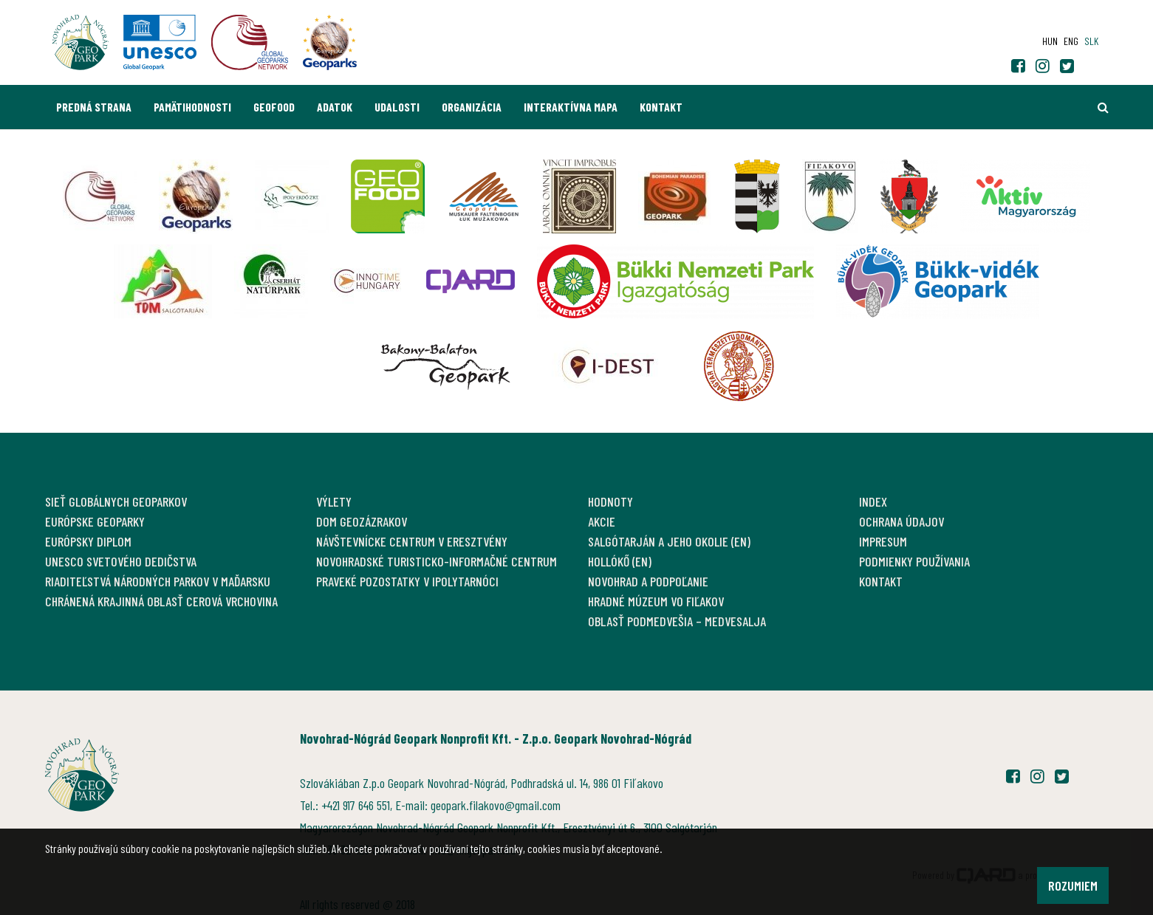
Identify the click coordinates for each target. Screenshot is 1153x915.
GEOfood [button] (274, 107)
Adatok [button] (334, 107)
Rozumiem (1073, 885)
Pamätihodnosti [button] (192, 107)
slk (1091, 41)
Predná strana (93, 107)
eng (1071, 41)
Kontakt (661, 107)
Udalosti (397, 107)
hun (1050, 41)
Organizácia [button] (472, 107)
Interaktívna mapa (570, 107)
